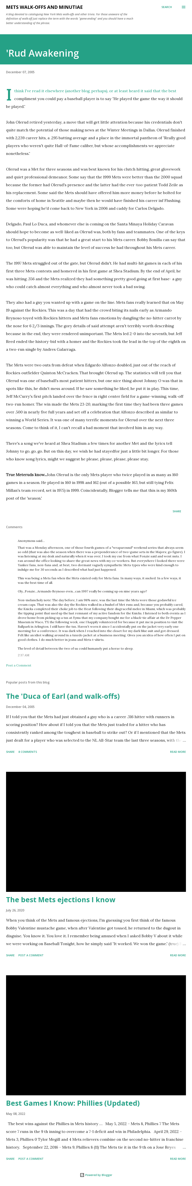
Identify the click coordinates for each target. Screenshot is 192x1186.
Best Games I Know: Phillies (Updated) (73, 1103)
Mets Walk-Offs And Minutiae (44, 7)
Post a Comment (18, 665)
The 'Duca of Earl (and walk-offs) (63, 696)
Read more (178, 752)
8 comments (27, 752)
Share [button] (177, 511)
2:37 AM (23, 655)
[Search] (166, 7)
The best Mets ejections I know (60, 899)
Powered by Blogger (96, 1175)
